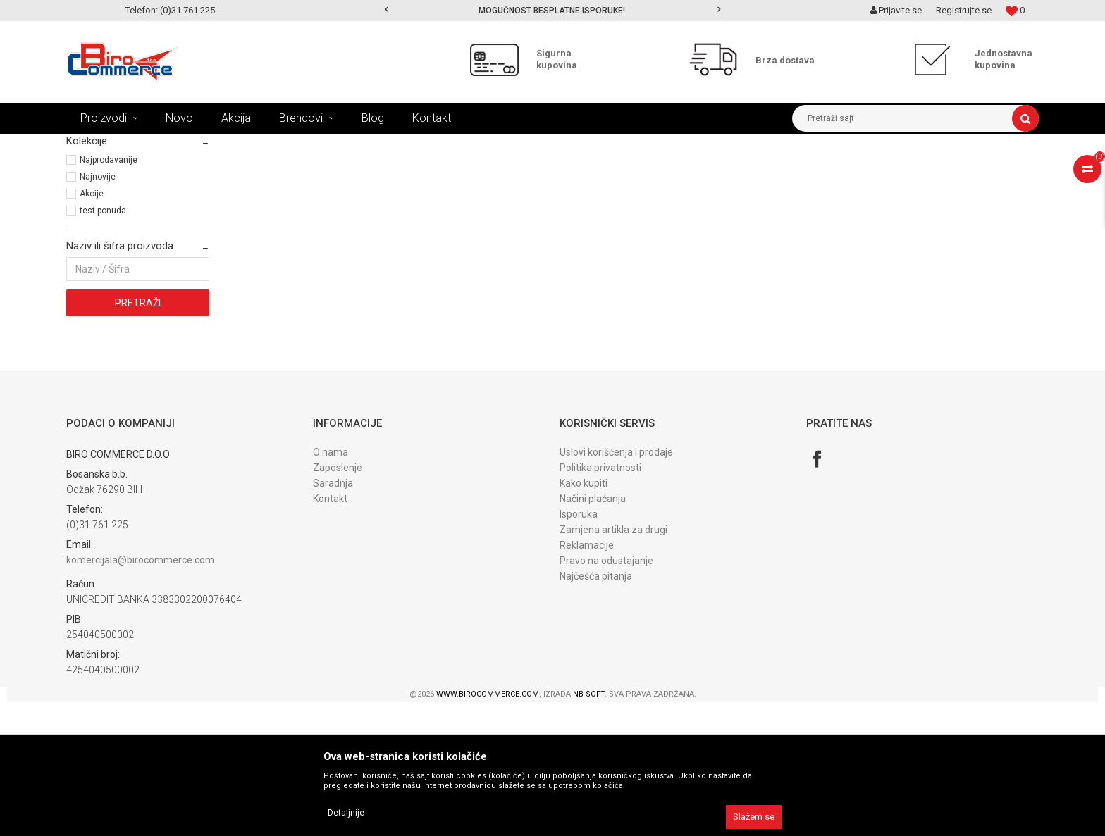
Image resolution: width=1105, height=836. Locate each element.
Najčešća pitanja (596, 710)
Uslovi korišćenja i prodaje (616, 586)
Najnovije (98, 311)
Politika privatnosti (600, 601)
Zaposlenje (337, 601)
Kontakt (330, 632)
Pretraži (138, 436)
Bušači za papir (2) (107, 204)
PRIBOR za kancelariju (346, 144)
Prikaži (891, 170)
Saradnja (333, 617)
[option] (552, 10)
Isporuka (579, 648)
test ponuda (103, 344)
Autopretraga (607, 170)
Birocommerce (95, 144)
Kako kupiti (583, 617)
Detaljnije (346, 813)
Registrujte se (964, 10)
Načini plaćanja (593, 632)
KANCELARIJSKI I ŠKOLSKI (239, 144)
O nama (330, 586)
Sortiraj (667, 170)
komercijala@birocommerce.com (140, 693)
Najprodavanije (108, 294)
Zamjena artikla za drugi (613, 663)
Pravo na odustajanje (606, 694)
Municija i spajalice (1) (114, 219)
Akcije (92, 327)
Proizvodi (157, 144)
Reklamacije (587, 679)
